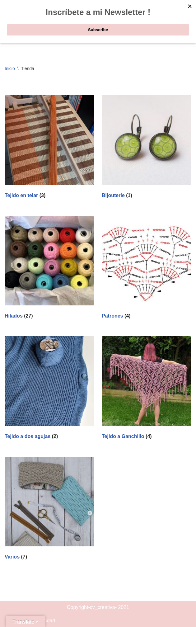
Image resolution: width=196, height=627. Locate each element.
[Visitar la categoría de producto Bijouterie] (146, 148)
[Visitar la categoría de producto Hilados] (49, 268)
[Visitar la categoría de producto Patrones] (146, 268)
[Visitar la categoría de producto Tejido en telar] (49, 148)
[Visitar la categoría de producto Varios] (49, 509)
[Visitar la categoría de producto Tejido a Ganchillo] (146, 389)
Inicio (10, 68)
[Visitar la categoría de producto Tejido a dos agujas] (49, 389)
